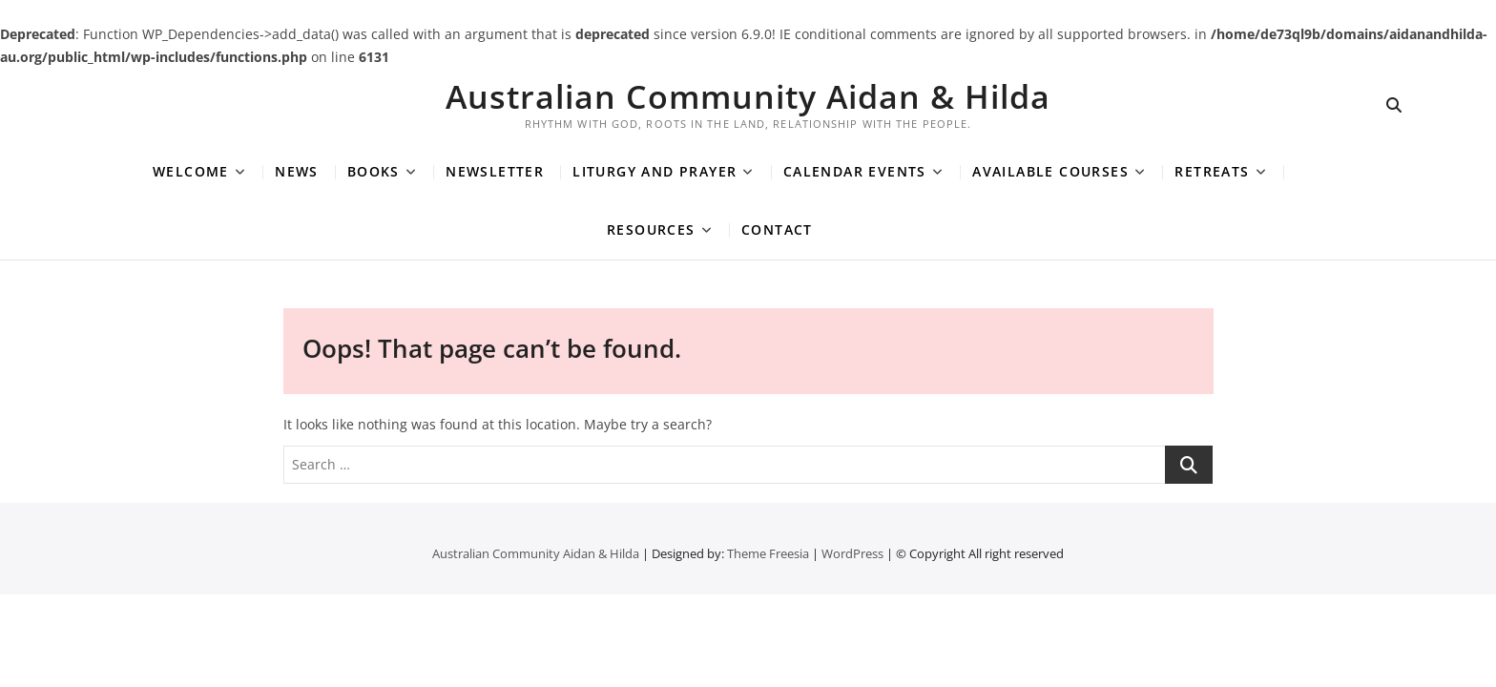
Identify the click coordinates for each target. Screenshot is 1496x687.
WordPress (852, 553)
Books (373, 171)
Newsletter (495, 171)
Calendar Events (854, 171)
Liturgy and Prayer (654, 171)
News (297, 171)
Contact (777, 229)
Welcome (191, 171)
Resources (651, 229)
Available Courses (1050, 171)
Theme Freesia (768, 553)
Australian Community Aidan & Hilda (748, 96)
